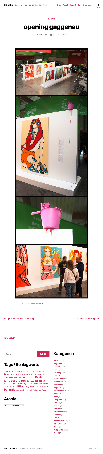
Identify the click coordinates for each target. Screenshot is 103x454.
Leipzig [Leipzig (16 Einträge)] (6, 386)
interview (58, 385)
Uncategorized (60, 421)
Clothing (57, 373)
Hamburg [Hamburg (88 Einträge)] (22, 383)
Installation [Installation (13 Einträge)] (30, 384)
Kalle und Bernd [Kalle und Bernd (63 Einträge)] (41, 383)
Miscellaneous (60, 391)
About (65, 5)
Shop (59, 5)
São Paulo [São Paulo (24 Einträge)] (28, 390)
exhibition (39, 304)
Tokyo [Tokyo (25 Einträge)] (35, 390)
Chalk (56, 370)
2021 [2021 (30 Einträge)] (39, 374)
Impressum (9, 338)
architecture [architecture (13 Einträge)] (30, 377)
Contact (72, 5)
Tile (55, 418)
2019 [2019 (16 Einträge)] (30, 374)
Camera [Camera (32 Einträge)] (7, 381)
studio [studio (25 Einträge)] (22, 390)
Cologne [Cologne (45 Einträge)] (30, 381)
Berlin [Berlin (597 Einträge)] (39, 377)
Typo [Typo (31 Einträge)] (44, 390)
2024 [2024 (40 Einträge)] (11, 378)
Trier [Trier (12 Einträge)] (40, 390)
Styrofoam (58, 412)
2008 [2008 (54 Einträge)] (11, 372)
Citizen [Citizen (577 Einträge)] (21, 380)
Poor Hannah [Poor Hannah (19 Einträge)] (44, 386)
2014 (27, 304)
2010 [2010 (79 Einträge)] (23, 371)
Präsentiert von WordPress (31, 448)
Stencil (57, 406)
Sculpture (58, 400)
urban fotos (58, 424)
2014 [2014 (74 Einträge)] (6, 374)
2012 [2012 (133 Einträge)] (35, 371)
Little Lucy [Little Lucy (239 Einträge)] (23, 386)
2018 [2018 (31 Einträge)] (26, 374)
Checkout (87, 5)
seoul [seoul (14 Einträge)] (17, 390)
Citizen (32, 304)
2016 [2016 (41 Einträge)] (16, 374)
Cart (79, 5)
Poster (56, 394)
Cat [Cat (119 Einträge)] (13, 381)
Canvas (51, 19)
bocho (45, 35)
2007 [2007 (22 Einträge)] (6, 372)
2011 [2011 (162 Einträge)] (28, 371)
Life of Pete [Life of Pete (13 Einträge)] (12, 386)
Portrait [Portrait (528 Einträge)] (9, 389)
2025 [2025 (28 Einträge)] (16, 378)
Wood (56, 433)
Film (55, 376)
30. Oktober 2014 (59, 35)
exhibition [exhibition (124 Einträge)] (40, 381)
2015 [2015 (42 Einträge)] (12, 374)
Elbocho (8, 5)
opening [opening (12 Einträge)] (37, 386)
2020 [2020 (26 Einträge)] (34, 374)
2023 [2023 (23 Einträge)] (6, 377)
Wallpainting (59, 430)
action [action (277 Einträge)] (22, 377)
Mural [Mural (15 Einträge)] (32, 386)
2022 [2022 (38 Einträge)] (44, 374)
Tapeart (57, 415)
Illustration (58, 379)
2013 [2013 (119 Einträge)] (41, 371)
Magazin (57, 388)
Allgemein (58, 363)
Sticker (57, 409)
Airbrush (57, 360)
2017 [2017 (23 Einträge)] (21, 374)
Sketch (57, 403)
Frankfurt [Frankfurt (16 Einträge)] (7, 384)
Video (56, 427)
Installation (58, 382)
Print (56, 397)
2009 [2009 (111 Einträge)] (17, 371)
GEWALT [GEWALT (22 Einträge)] (13, 384)
